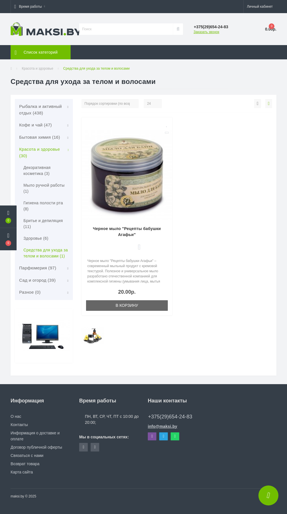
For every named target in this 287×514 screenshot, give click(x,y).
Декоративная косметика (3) (37, 170)
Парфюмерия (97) (37, 267)
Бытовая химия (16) (39, 137)
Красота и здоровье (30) (39, 152)
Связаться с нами (27, 455)
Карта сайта (22, 472)
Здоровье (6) (35, 238)
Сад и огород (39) (37, 280)
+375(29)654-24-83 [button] (170, 417)
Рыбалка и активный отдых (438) (40, 109)
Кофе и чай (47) (35, 124)
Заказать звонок (206, 32)
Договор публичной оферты (36, 447)
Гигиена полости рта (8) (43, 206)
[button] (30, 6)
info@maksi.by (162, 426)
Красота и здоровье (37, 68)
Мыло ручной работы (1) (44, 188)
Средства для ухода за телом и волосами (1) (45, 253)
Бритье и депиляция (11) (43, 223)
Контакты (19, 424)
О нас (16, 416)
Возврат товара (25, 463)
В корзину (127, 305)
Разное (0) (30, 292)
